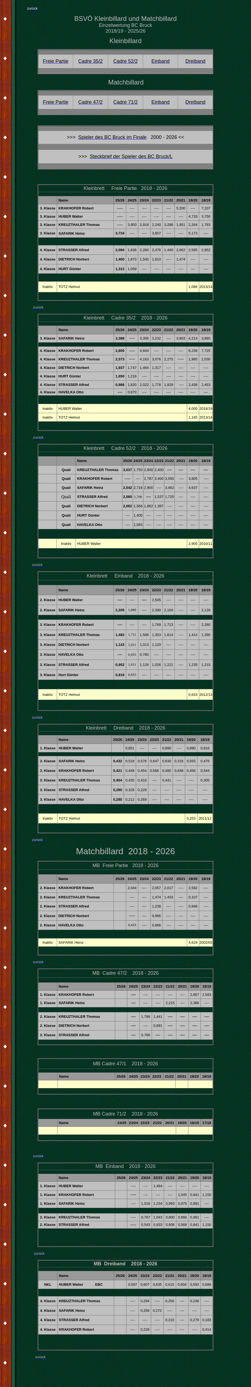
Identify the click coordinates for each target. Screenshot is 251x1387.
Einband (123, 576)
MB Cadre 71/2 (109, 1114)
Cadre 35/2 (123, 318)
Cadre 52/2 (123, 448)
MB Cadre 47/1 (109, 1063)
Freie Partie (124, 188)
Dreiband (123, 728)
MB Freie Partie (110, 865)
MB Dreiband (109, 1263)
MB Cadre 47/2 (109, 973)
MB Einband (109, 1166)
